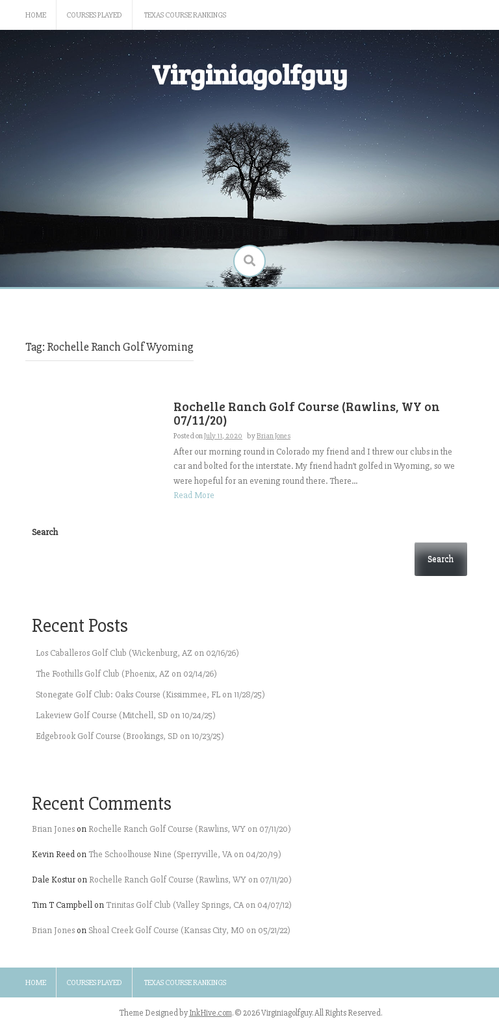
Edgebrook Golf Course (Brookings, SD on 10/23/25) (130, 736)
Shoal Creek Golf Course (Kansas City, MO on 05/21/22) (189, 930)
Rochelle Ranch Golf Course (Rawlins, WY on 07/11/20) (189, 828)
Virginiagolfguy (249, 73)
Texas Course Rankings (185, 15)
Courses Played (94, 15)
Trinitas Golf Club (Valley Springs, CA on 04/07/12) (199, 904)
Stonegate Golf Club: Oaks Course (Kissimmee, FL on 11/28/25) (150, 694)
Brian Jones (53, 828)
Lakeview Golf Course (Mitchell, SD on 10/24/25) (126, 715)
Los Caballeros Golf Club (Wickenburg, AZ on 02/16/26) (137, 652)
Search (45, 532)
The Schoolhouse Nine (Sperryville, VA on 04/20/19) (184, 854)
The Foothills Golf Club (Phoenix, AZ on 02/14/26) (126, 673)
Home (35, 15)
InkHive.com (210, 1013)
